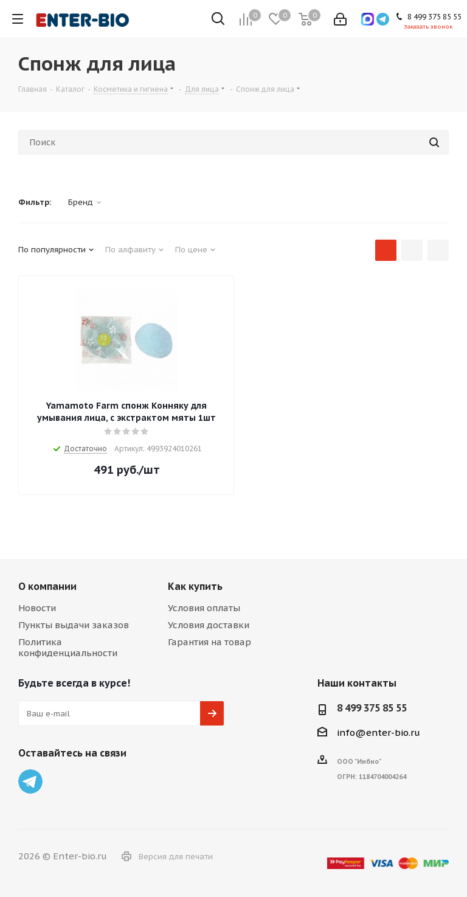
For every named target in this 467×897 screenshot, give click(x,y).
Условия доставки (208, 625)
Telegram (30, 781)
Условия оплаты (204, 608)
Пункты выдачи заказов (73, 625)
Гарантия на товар (209, 642)
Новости (37, 608)
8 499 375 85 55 (372, 707)
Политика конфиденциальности (67, 647)
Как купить (195, 586)
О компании (47, 586)
